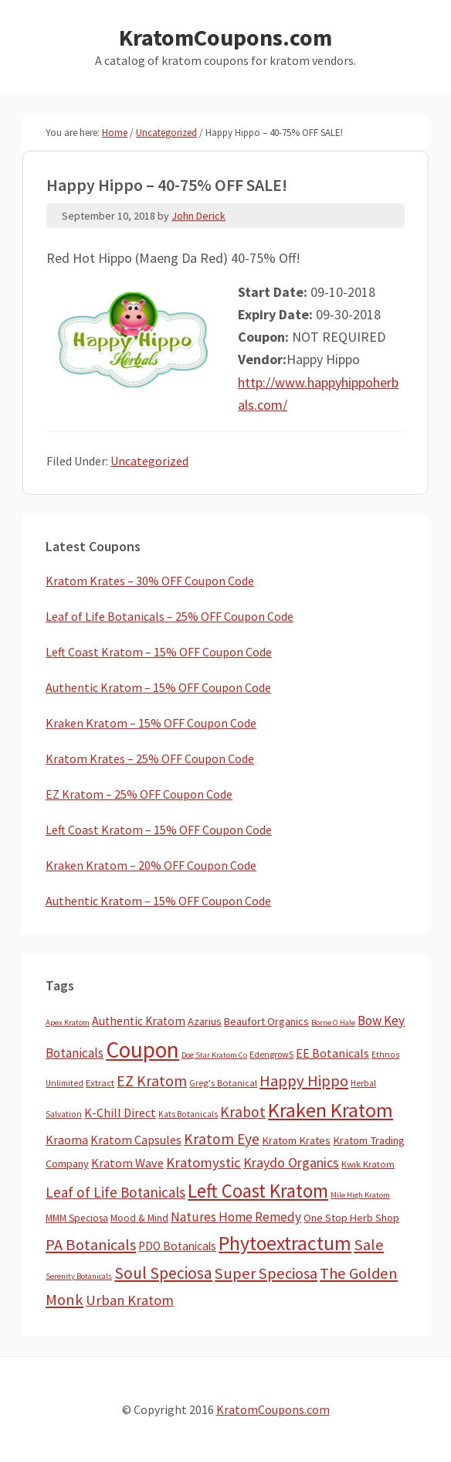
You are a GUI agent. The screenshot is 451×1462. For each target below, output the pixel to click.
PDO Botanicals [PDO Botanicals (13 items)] (177, 1246)
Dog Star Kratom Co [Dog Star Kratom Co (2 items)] (214, 1055)
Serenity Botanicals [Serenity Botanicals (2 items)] (79, 1276)
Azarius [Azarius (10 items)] (205, 1021)
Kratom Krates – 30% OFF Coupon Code (150, 580)
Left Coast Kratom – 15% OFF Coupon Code (159, 651)
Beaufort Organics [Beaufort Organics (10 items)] (266, 1021)
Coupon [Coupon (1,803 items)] (142, 1049)
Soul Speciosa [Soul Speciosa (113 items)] (163, 1273)
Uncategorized (149, 461)
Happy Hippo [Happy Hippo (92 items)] (303, 1081)
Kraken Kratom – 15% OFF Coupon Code (151, 723)
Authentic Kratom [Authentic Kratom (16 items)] (138, 1021)
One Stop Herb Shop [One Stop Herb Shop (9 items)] (351, 1218)
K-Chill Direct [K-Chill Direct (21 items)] (120, 1112)
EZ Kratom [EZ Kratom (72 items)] (152, 1080)
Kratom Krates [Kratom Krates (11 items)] (296, 1140)
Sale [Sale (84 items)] (369, 1245)
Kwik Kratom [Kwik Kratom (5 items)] (368, 1164)
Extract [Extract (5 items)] (100, 1083)
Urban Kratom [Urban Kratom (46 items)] (130, 1300)
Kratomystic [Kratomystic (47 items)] (203, 1162)
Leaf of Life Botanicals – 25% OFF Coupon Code (169, 616)
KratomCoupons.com (225, 37)
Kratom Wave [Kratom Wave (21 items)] (127, 1163)
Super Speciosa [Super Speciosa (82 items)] (266, 1273)
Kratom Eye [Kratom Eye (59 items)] (221, 1139)
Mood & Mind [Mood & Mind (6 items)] (139, 1218)
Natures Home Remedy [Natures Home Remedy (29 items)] (236, 1216)
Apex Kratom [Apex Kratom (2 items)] (68, 1022)
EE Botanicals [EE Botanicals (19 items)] (332, 1053)
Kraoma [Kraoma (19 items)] (67, 1139)
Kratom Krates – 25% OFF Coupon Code (150, 758)
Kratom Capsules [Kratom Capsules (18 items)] (135, 1139)
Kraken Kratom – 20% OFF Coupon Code (151, 865)
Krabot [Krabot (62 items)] (243, 1111)
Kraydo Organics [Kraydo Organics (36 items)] (291, 1162)
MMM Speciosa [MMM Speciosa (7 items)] (77, 1218)
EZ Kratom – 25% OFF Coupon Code (139, 794)
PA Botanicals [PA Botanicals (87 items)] (91, 1245)
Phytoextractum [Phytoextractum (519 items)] (285, 1243)
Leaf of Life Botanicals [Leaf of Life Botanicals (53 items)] (115, 1192)
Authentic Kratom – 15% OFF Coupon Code (158, 687)
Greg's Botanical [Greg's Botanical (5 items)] (223, 1083)
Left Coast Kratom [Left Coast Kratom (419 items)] (258, 1190)
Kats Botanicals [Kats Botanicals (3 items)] (188, 1114)
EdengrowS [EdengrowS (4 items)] (271, 1054)
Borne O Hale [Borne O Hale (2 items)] (333, 1022)
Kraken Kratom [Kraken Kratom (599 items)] (330, 1110)
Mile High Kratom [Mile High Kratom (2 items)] (360, 1195)
